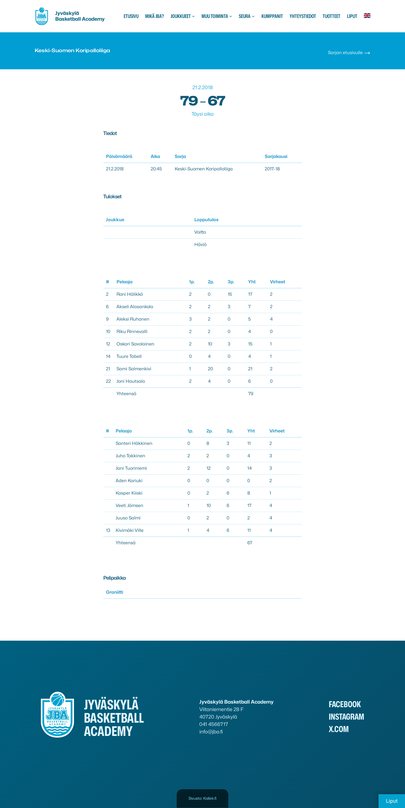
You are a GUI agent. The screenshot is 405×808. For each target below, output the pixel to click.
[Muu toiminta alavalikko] (230, 16)
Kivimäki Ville (130, 530)
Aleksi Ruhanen (133, 319)
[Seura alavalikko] (253, 16)
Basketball (68, 19)
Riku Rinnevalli (132, 331)
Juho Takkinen (130, 455)
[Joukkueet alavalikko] (193, 16)
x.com (339, 729)
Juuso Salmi (128, 518)
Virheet (277, 281)
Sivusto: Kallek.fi (202, 798)
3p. (231, 281)
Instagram (346, 717)
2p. (211, 281)
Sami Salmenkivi (134, 368)
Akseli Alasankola (135, 306)
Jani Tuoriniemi (131, 468)
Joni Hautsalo (131, 381)
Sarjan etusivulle (349, 52)
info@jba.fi (211, 732)
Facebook (345, 704)
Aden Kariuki (129, 480)
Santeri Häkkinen (134, 443)
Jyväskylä (67, 13)
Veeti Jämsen (129, 505)
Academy (93, 19)
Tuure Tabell (129, 356)
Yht (252, 281)
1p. (192, 281)
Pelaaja (125, 281)
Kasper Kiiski (129, 493)
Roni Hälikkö (130, 294)
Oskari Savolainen (135, 344)
